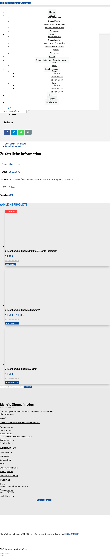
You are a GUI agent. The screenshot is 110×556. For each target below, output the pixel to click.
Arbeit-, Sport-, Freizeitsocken (54, 24)
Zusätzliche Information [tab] (15, 143)
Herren (52, 34)
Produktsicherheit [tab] (13, 146)
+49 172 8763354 (7, 492)
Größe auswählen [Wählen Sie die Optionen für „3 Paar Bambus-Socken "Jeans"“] (12, 382)
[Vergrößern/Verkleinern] (1, 553)
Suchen (27, 387)
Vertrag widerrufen (44, 500)
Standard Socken (57, 80)
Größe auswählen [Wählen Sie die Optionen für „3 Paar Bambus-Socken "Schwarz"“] (12, 323)
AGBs (2, 464)
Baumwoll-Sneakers (54, 21)
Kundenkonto (52, 102)
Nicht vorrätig (10, 264)
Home (52, 12)
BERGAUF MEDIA (72, 534)
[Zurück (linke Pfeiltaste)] (1, 555)
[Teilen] (6, 553)
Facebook (7, 132)
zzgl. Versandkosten (12, 261)
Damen (52, 16)
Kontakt (52, 99)
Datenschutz (5, 460)
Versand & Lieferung (9, 475)
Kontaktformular (7, 496)
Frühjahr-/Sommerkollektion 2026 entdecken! (15, 3)
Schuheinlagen (6, 443)
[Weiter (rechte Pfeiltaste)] (3, 555)
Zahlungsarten (6, 471)
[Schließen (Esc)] (8, 553)
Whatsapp (21, 132)
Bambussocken (52, 69)
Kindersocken (6, 433)
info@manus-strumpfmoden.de (14, 486)
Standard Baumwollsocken (54, 28)
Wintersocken (54, 31)
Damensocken (6, 427)
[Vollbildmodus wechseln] (3, 553)
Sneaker (57, 73)
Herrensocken (6, 430)
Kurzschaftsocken (54, 18)
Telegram (14, 132)
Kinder (52, 56)
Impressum (5, 456)
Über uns (52, 95)
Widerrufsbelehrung (8, 468)
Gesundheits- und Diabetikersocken (52, 60)
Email (28, 132)
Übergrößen (55, 50)
